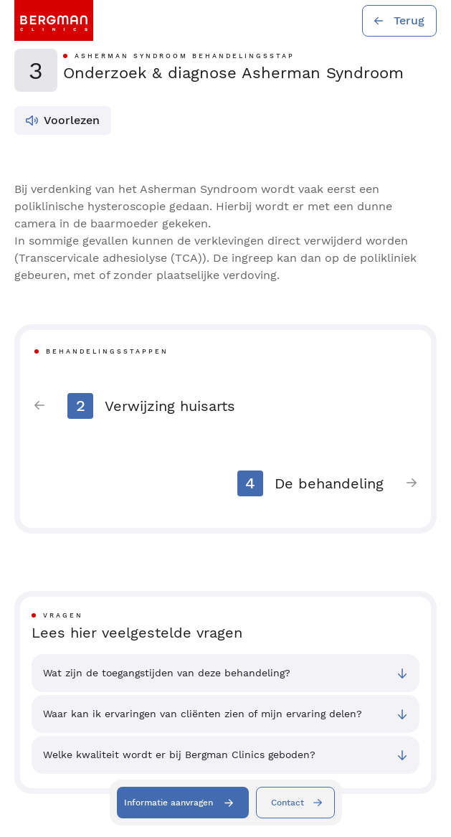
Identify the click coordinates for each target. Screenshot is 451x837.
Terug (409, 20)
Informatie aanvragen (168, 803)
